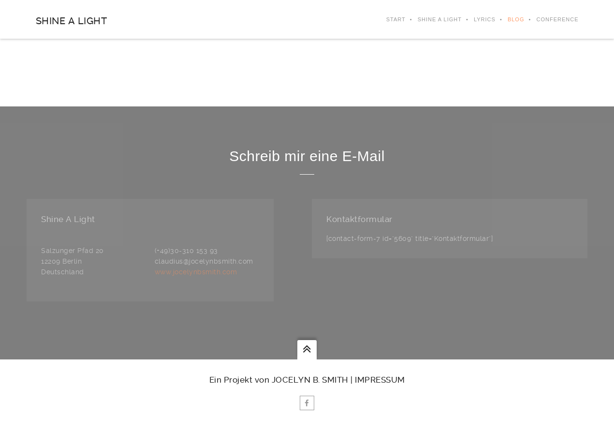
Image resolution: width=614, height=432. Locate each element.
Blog (516, 19)
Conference (557, 19)
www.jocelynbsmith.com (196, 272)
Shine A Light (71, 21)
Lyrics (485, 19)
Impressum (380, 380)
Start (396, 19)
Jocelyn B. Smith (310, 380)
